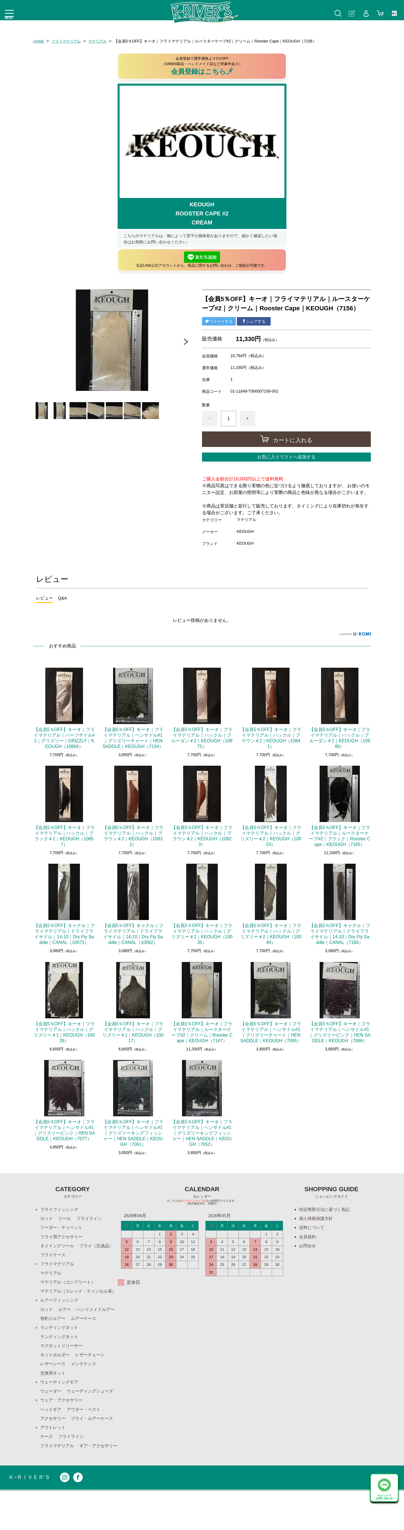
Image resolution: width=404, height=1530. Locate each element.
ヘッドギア (51, 1436)
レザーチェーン (93, 1379)
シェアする (254, 321)
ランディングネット (60, 1350)
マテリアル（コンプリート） (69, 1286)
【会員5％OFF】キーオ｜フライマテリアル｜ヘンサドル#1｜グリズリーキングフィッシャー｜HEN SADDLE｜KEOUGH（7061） (133, 1133)
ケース (47, 1465)
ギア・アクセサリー (60, 1484)
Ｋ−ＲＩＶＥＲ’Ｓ (30, 1516)
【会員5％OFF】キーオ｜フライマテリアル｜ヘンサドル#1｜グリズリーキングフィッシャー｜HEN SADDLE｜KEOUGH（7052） (201, 1133)
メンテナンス (86, 1388)
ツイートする (219, 321)
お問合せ (308, 1248)
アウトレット (53, 1455)
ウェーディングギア (60, 1408)
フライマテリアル (68, 41)
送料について (312, 1228)
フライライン (91, 1219)
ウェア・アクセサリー (62, 1427)
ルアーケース (53, 1341)
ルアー (66, 1321)
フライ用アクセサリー (62, 1238)
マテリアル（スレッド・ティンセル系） (76, 1299)
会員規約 (308, 1238)
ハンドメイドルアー (60, 1331)
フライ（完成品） (58, 1257)
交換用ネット (53, 1398)
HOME (39, 41)
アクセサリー (53, 1446)
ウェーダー (51, 1417)
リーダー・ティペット (62, 1228)
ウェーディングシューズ (93, 1417)
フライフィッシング (60, 1209)
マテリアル (101, 41)
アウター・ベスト (86, 1436)
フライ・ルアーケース (95, 1446)
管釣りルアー (99, 1331)
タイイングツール (58, 1248)
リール (66, 1219)
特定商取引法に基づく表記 (326, 1209)
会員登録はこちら (202, 71)
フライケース (95, 1257)
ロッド (47, 1219)
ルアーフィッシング (60, 1312)
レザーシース (53, 1388)
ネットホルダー (56, 1379)
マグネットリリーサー (62, 1369)
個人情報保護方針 (317, 1219)
